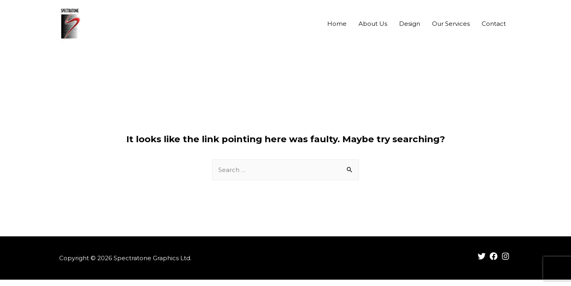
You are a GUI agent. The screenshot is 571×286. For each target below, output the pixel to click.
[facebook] (495, 256)
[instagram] (507, 256)
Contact (494, 23)
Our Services (451, 23)
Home (337, 23)
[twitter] (483, 256)
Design (409, 23)
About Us (373, 23)
